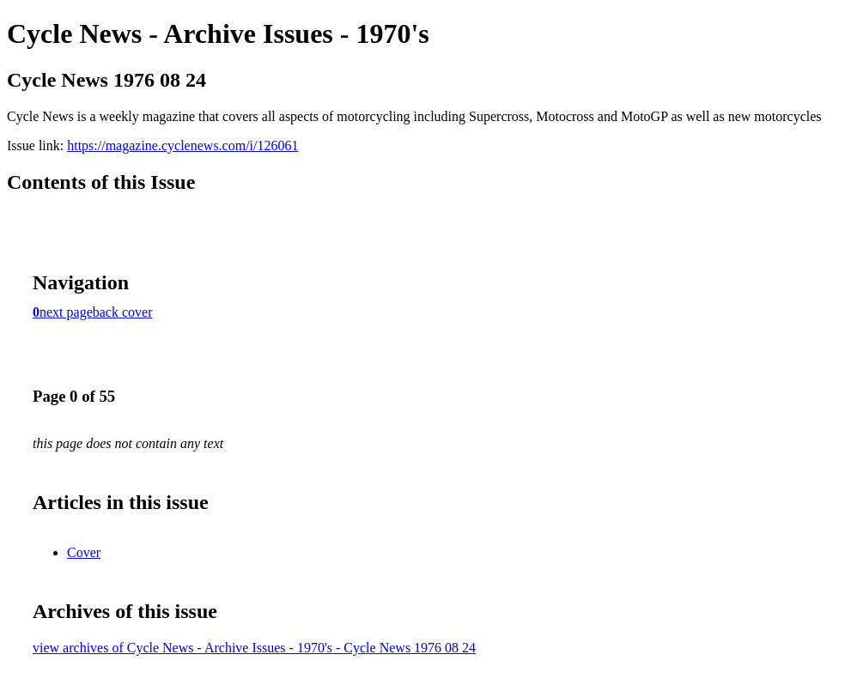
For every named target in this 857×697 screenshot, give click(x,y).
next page (66, 312)
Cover (83, 552)
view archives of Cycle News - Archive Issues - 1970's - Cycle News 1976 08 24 (254, 647)
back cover (123, 312)
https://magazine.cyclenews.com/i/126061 (182, 145)
